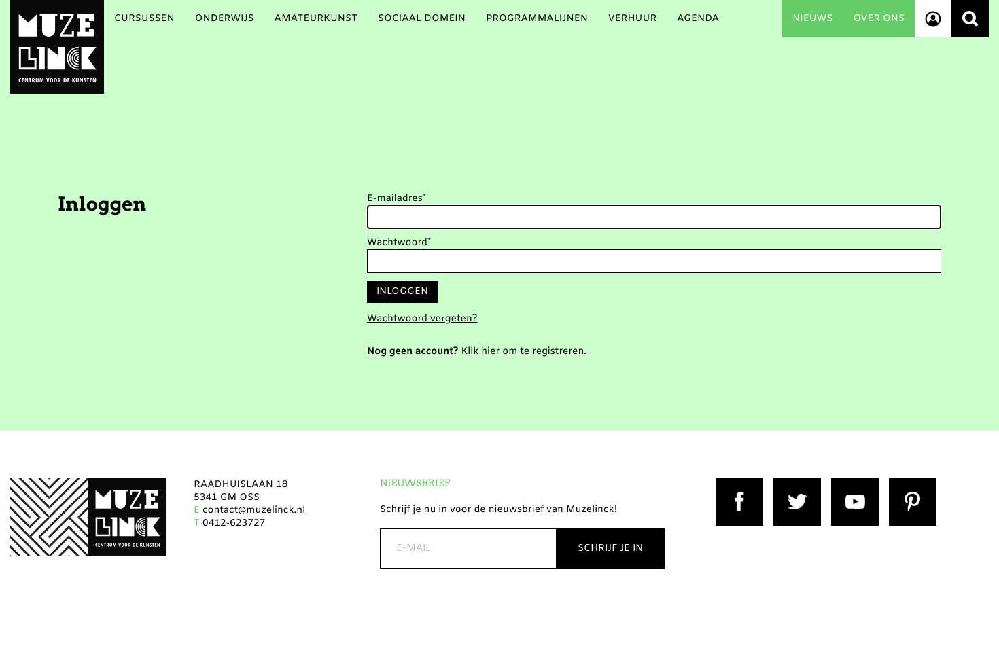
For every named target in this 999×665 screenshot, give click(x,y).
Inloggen (402, 291)
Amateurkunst (316, 18)
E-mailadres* (396, 198)
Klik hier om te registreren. (476, 351)
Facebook (738, 484)
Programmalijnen (537, 18)
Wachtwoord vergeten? (422, 318)
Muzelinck (57, 47)
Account (933, 18)
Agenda (698, 18)
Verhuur (632, 18)
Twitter (790, 484)
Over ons (879, 18)
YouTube (852, 484)
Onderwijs (224, 18)
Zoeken (970, 18)
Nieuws (812, 18)
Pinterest (910, 484)
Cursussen (144, 18)
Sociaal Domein (422, 18)
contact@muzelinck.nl (254, 510)
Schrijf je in (610, 548)
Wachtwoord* (399, 242)
